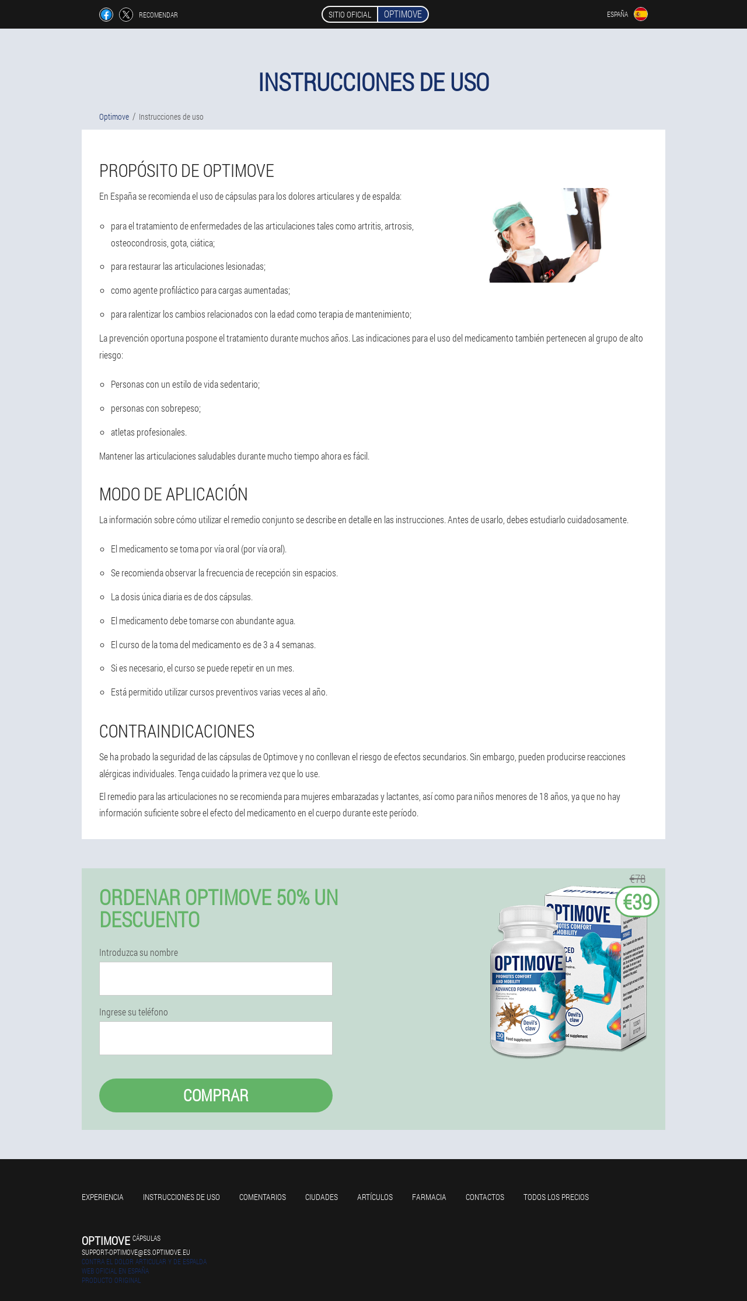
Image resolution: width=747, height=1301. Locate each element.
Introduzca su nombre (138, 952)
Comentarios (262, 1196)
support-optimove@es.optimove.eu (136, 1252)
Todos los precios (556, 1196)
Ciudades (321, 1196)
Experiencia (103, 1196)
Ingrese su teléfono (133, 1012)
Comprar (216, 1095)
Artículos (375, 1196)
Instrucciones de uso (181, 1196)
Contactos (485, 1196)
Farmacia (429, 1196)
